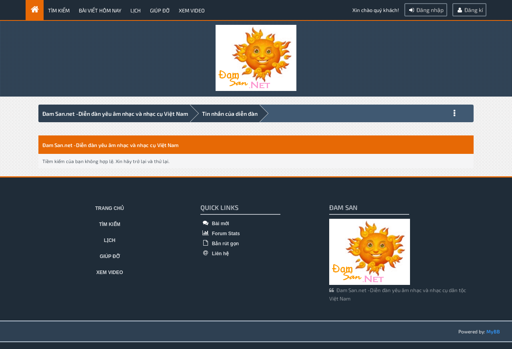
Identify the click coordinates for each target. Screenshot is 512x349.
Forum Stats (220, 233)
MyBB (493, 331)
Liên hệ (214, 253)
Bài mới (214, 223)
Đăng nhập (426, 9)
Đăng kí (469, 9)
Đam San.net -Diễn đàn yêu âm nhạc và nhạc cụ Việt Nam (115, 113)
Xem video (192, 10)
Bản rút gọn (219, 243)
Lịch (135, 10)
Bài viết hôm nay (100, 10)
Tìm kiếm (59, 10)
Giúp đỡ (160, 10)
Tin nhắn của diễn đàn (230, 113)
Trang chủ (109, 208)
